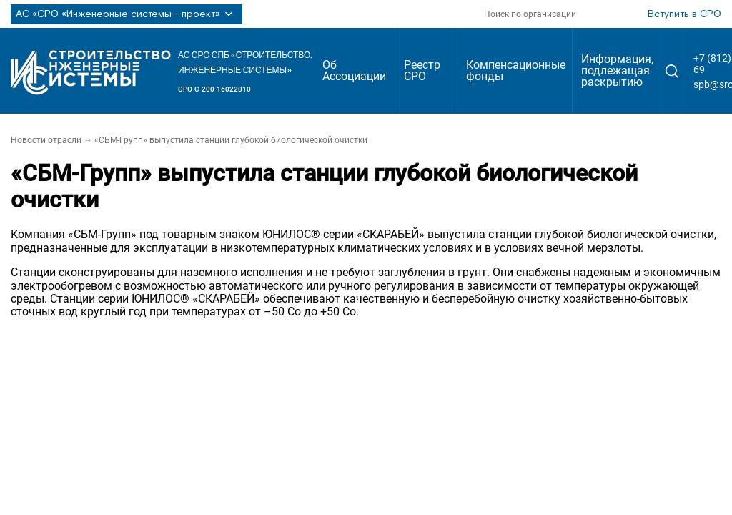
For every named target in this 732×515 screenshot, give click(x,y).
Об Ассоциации (354, 70)
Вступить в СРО (684, 14)
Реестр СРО (422, 70)
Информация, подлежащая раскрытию (617, 70)
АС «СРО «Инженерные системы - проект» (126, 14)
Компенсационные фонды (515, 70)
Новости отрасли (46, 140)
